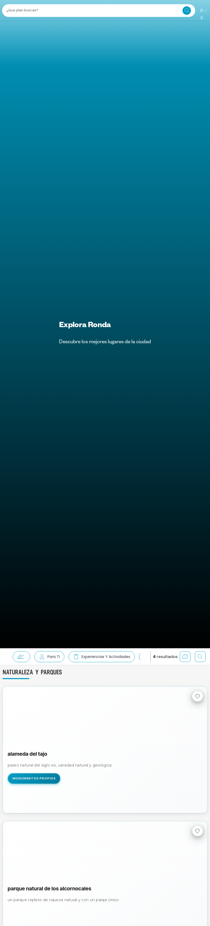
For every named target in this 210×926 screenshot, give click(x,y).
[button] (19, 656)
